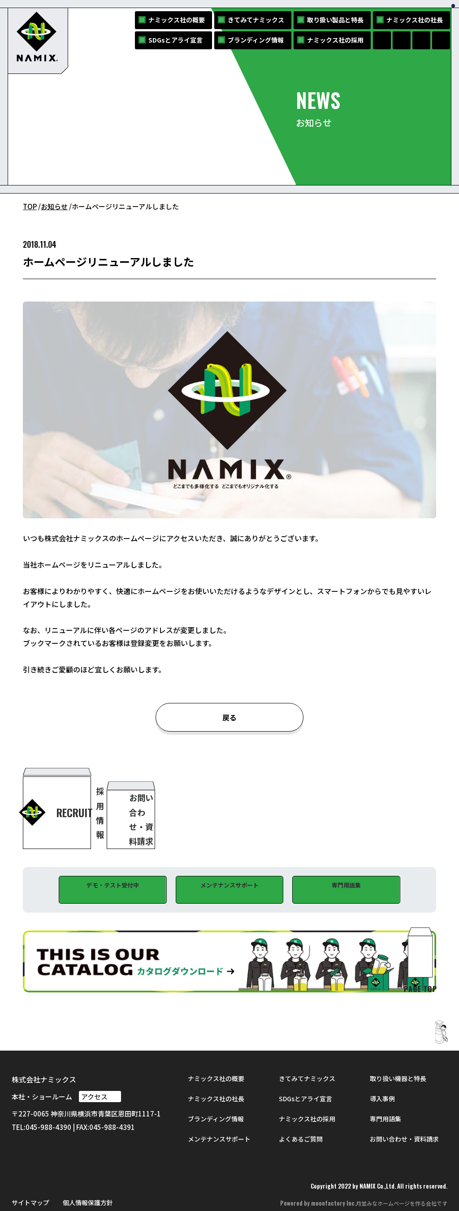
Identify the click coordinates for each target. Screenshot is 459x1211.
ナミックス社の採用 (335, 39)
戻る (229, 718)
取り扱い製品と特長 (335, 19)
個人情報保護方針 (88, 1182)
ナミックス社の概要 (176, 19)
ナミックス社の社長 (414, 19)
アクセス (100, 1076)
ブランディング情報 (256, 39)
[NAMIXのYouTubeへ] (441, 40)
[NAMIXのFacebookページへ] (382, 40)
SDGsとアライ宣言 (175, 39)
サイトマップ (30, 1182)
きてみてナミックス (256, 19)
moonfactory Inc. (333, 1183)
